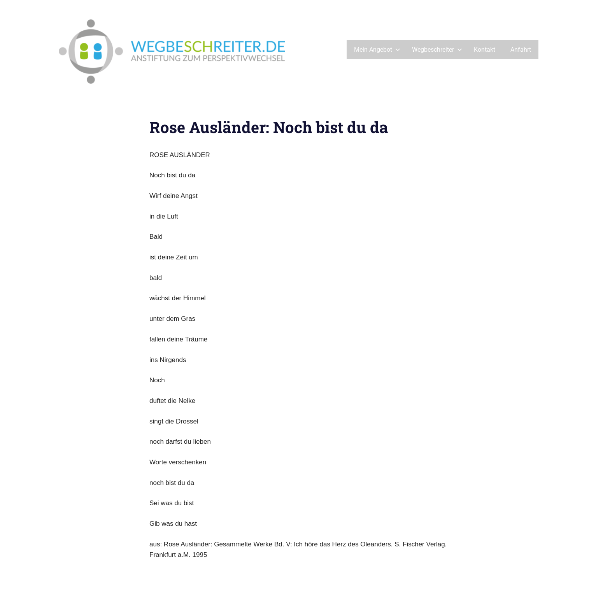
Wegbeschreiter (437, 49)
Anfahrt (520, 49)
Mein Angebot (377, 49)
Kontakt (484, 49)
